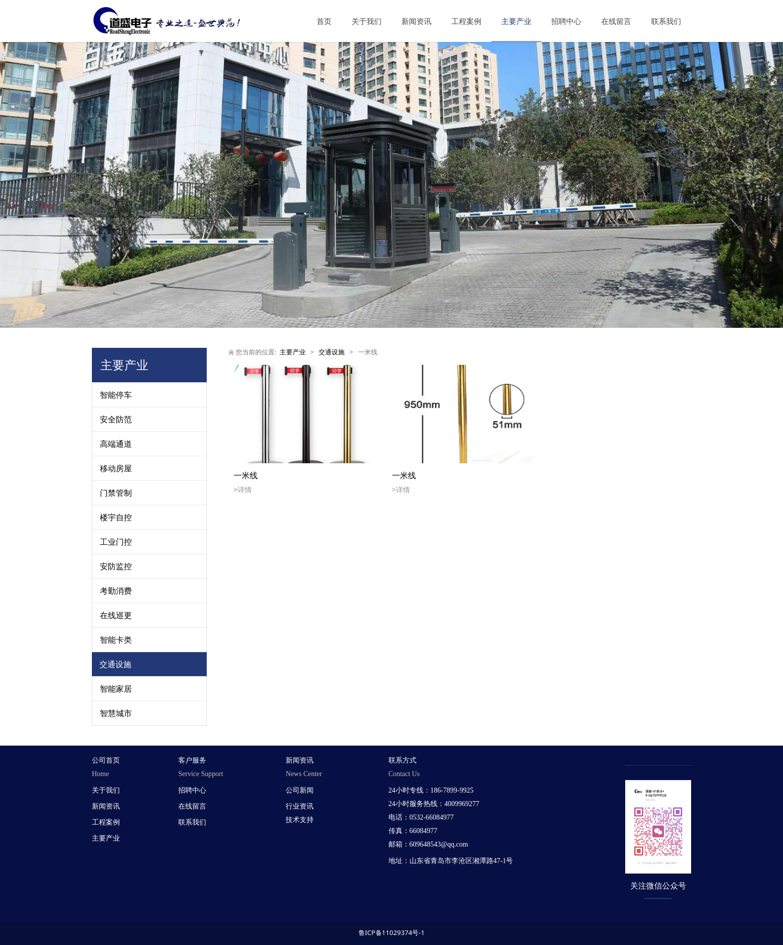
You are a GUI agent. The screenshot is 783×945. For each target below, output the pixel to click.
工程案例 (466, 21)
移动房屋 (116, 468)
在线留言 (616, 21)
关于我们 (367, 21)
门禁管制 (116, 492)
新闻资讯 (416, 21)
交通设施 (115, 664)
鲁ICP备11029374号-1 (392, 932)
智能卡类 (116, 639)
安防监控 (116, 566)
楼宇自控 (116, 517)
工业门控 (116, 541)
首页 (324, 21)
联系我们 (666, 21)
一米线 (246, 475)
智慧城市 (116, 713)
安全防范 (116, 419)
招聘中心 (566, 21)
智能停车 (116, 394)
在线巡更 (116, 615)
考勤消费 (116, 590)
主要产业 (516, 21)
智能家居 (116, 688)
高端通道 (116, 443)
